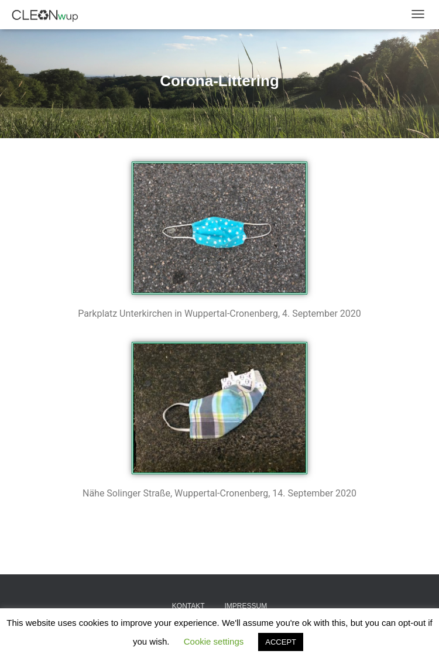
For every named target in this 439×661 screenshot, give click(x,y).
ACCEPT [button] (280, 642)
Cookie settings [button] (214, 641)
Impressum (245, 606)
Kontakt (188, 606)
